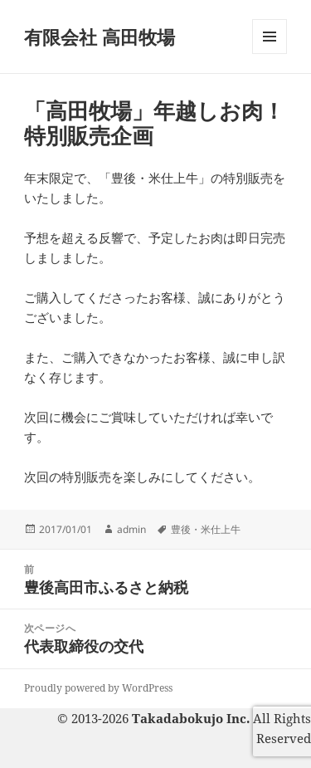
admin (131, 529)
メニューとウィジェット (269, 53)
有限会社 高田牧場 (99, 36)
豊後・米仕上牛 (206, 529)
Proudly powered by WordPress (98, 688)
